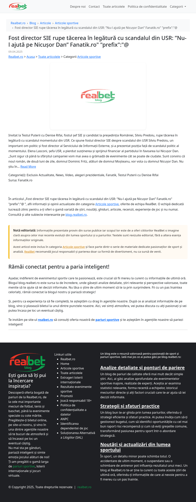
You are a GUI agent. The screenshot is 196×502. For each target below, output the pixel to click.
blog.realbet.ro (76, 214)
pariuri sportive (24, 466)
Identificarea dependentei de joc (74, 426)
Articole (45, 23)
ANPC (64, 419)
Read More (28, 166)
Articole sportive (66, 23)
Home (64, 364)
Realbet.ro (18, 23)
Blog (32, 23)
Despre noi (78, 6)
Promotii (66, 396)
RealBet (29, 251)
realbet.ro (84, 487)
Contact (94, 6)
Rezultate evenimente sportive (76, 389)
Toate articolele (114, 6)
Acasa (30, 57)
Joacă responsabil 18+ (76, 400)
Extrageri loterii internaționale (71, 379)
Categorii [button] (177, 6)
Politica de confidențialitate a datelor (73, 410)
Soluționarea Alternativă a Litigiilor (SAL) (77, 435)
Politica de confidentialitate (147, 6)
